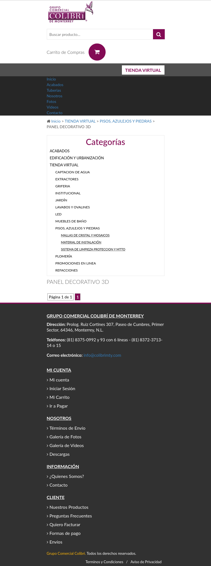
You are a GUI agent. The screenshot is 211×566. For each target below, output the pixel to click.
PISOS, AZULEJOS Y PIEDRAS (126, 121)
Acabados (55, 84)
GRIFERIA (62, 186)
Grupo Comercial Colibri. (66, 553)
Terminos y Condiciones (104, 562)
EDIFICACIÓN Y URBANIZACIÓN (77, 158)
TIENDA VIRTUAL (143, 70)
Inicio (51, 79)
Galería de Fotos (66, 436)
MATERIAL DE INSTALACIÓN (81, 242)
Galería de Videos (67, 445)
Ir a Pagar (59, 405)
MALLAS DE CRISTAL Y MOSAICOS (85, 235)
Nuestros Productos (69, 507)
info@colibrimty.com (102, 355)
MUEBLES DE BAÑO (71, 221)
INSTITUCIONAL (68, 193)
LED (58, 214)
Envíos (56, 541)
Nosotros (54, 95)
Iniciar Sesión (62, 388)
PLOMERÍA (63, 256)
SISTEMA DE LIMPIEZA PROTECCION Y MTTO (93, 249)
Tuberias (54, 90)
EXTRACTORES (67, 179)
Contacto (54, 112)
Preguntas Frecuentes (71, 515)
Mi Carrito (60, 397)
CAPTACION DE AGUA (72, 172)
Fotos (51, 101)
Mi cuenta (59, 379)
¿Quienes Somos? (67, 476)
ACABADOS (59, 151)
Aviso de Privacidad (146, 562)
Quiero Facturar (65, 524)
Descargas (60, 454)
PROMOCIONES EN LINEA (75, 263)
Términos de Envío (67, 428)
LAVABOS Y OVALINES (72, 207)
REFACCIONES (66, 270)
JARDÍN (61, 200)
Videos (53, 107)
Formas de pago (65, 533)
